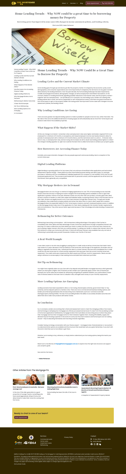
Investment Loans (46, 443)
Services (73, 3)
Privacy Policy (68, 437)
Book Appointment (93, 3)
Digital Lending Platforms (22, 94)
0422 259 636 (107, 3)
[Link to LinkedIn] (98, 444)
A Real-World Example (21, 103)
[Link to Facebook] (92, 444)
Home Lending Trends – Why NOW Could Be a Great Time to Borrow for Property (25, 71)
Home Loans (44, 441)
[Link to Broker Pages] (100, 444)
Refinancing (44, 445)
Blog (81, 3)
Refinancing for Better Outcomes (24, 101)
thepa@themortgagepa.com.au (66, 344)
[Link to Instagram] (95, 444)
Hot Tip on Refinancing (21, 106)
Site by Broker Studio (19, 464)
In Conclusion (18, 113)
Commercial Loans (46, 439)
